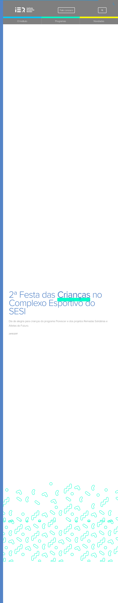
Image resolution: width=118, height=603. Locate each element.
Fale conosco (66, 10)
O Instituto (22, 21)
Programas (60, 21)
